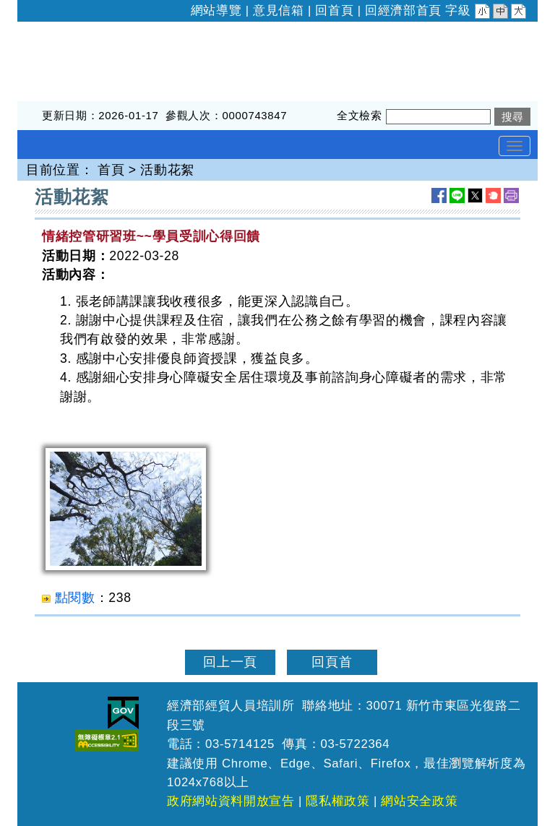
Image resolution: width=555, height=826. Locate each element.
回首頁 (334, 10)
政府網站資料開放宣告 (231, 801)
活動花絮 (167, 170)
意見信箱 (278, 10)
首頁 (111, 170)
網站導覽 (216, 10)
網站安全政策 (419, 801)
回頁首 (331, 662)
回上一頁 (230, 662)
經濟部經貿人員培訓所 (84, 31)
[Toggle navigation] (514, 146)
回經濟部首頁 (403, 10)
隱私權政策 (337, 801)
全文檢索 (359, 115)
